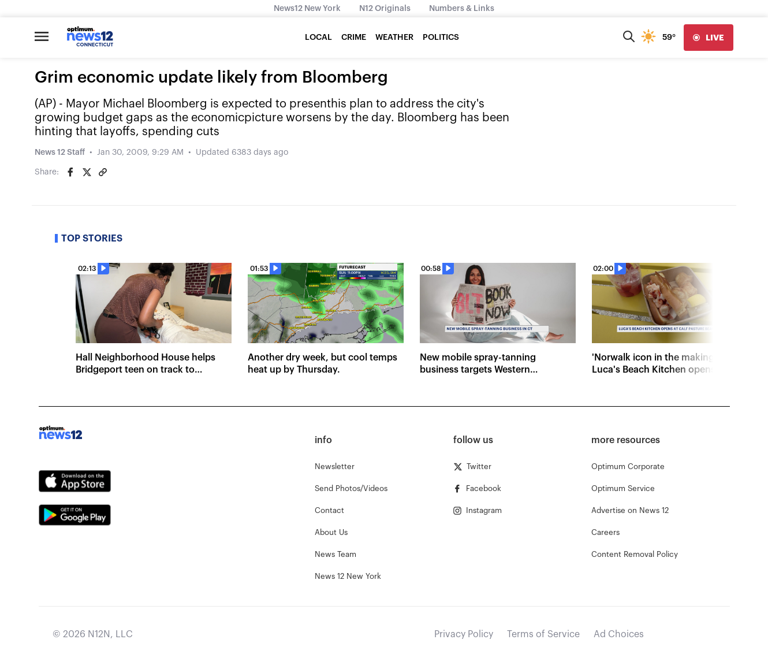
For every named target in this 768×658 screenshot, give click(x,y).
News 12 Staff (60, 152)
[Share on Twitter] (86, 172)
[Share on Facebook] (70, 172)
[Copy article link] (102, 172)
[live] (708, 37)
